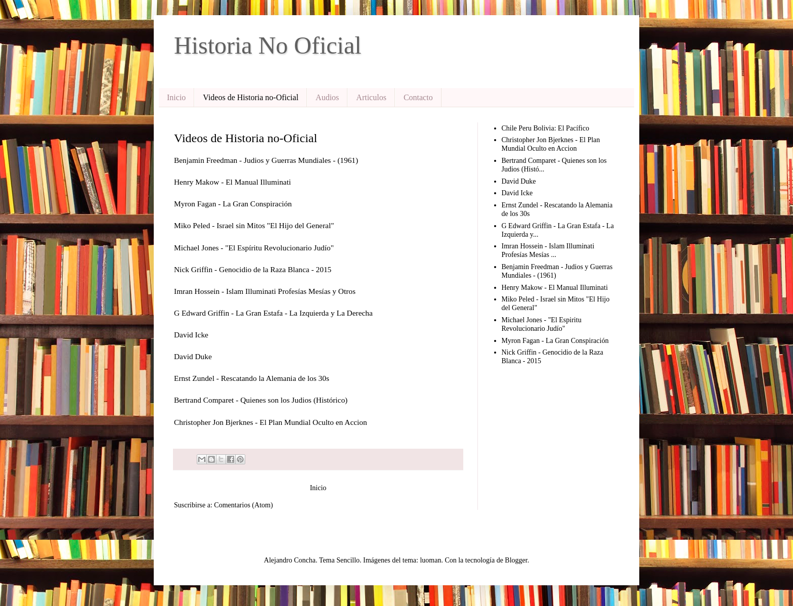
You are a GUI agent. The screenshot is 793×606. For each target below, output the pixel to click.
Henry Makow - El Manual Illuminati (555, 287)
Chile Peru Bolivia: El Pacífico (545, 128)
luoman (430, 560)
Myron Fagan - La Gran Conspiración (555, 340)
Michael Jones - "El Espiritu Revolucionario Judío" (542, 324)
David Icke (517, 193)
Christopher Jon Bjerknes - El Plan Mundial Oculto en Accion (551, 144)
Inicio (176, 97)
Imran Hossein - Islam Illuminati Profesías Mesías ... (548, 250)
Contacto (418, 97)
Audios (327, 97)
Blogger (516, 560)
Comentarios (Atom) (243, 505)
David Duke (519, 181)
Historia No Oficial (268, 45)
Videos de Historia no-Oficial (250, 97)
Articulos (371, 97)
